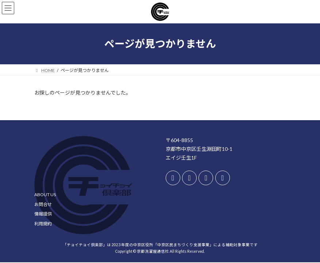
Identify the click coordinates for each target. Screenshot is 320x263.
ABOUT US (45, 194)
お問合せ (43, 204)
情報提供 (43, 214)
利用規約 (43, 223)
